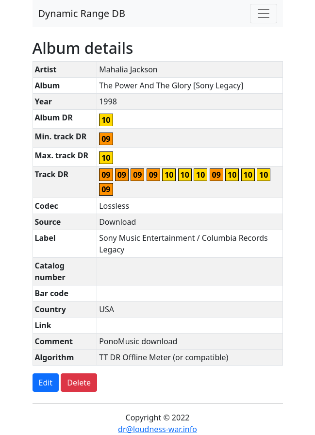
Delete (79, 382)
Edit (46, 382)
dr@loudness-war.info (157, 429)
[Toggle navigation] (263, 13)
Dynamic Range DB (81, 13)
